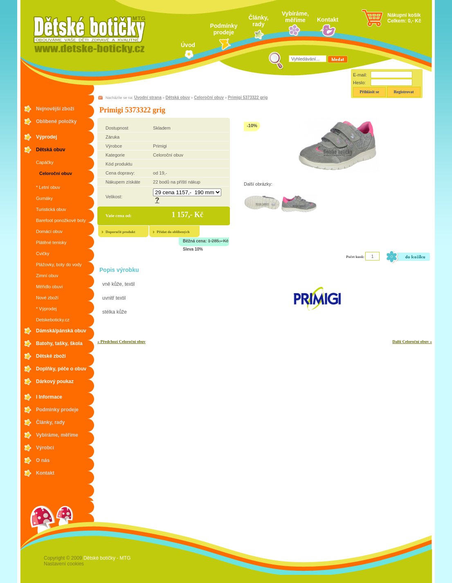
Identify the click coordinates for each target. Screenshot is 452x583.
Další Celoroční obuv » (412, 341)
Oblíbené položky (56, 121)
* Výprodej (46, 308)
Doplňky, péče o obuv (61, 369)
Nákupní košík (404, 15)
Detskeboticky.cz (53, 319)
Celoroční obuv (55, 173)
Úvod (188, 45)
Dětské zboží (51, 356)
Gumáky (44, 198)
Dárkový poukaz (55, 381)
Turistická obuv (51, 209)
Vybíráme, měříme (295, 16)
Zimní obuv (47, 275)
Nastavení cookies (64, 564)
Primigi (160, 146)
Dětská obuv (50, 149)
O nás (42, 460)
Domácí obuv (49, 231)
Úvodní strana (148, 97)
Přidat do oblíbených (173, 232)
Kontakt (327, 19)
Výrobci (45, 448)
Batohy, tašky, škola (59, 343)
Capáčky (45, 162)
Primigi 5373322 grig (248, 97)
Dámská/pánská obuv (61, 331)
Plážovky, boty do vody (59, 264)
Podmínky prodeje (224, 29)
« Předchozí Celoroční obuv (121, 341)
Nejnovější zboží (55, 109)
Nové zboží (47, 297)
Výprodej (46, 137)
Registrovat (404, 92)
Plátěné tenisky (51, 242)
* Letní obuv (48, 187)
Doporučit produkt (120, 232)
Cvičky (42, 253)
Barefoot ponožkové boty (61, 220)
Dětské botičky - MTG (106, 558)
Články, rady (259, 20)
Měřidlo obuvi (49, 286)
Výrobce (114, 146)
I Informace (49, 397)
